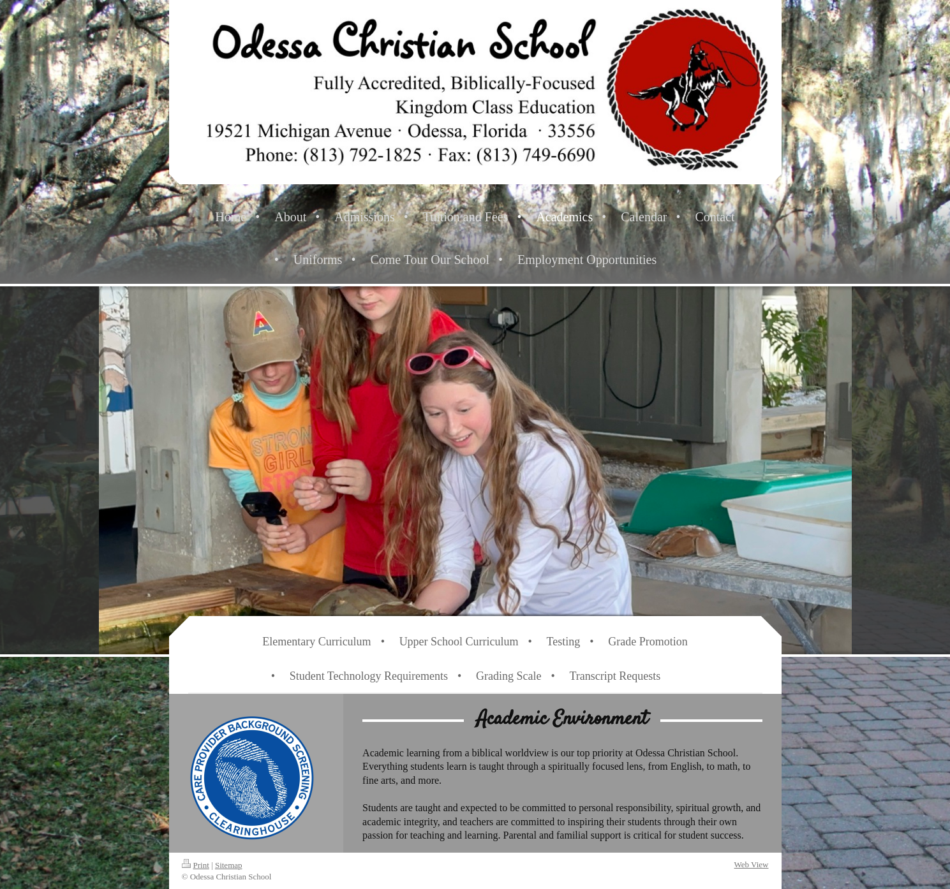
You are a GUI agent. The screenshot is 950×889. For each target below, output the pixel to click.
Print (195, 865)
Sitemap (228, 865)
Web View (751, 864)
